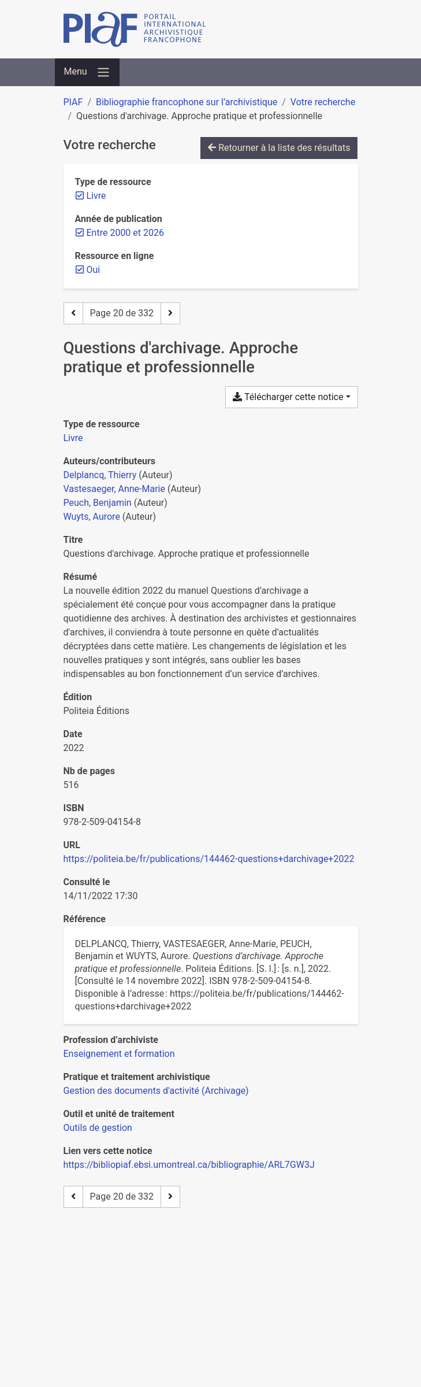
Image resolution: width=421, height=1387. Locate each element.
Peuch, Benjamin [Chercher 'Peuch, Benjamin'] (98, 502)
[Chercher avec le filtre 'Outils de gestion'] (98, 1127)
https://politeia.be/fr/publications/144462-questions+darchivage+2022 (209, 858)
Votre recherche (322, 102)
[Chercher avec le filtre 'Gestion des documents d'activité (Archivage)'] (156, 1090)
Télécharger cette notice (288, 396)
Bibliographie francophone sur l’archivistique (186, 102)
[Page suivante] (170, 313)
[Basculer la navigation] (87, 72)
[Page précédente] (73, 313)
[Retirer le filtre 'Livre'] (96, 195)
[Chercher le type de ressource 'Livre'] (73, 437)
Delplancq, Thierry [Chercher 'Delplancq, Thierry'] (100, 474)
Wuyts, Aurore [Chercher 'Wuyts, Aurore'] (92, 516)
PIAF (73, 102)
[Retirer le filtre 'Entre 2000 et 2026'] (125, 232)
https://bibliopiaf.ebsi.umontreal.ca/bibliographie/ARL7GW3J (189, 1164)
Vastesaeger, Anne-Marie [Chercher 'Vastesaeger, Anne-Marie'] (114, 488)
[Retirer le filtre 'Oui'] (93, 269)
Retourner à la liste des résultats (279, 147)
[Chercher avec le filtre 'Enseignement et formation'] (119, 1053)
